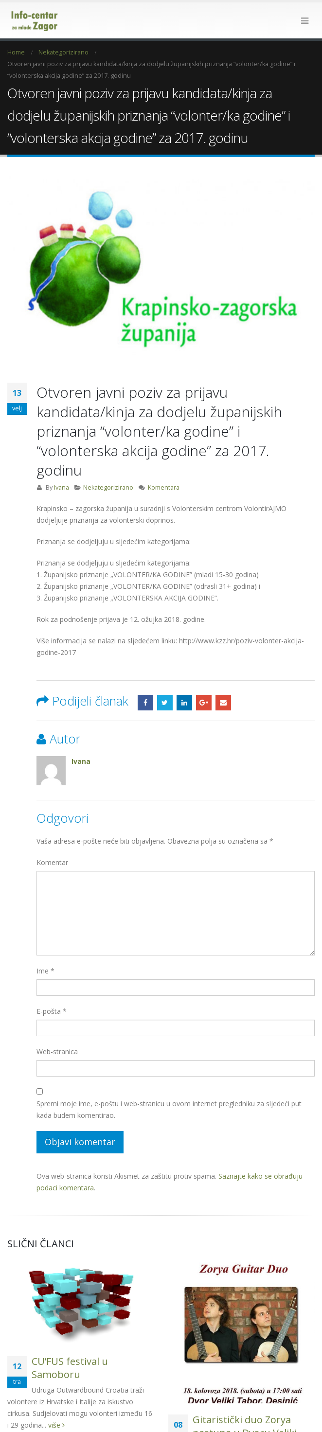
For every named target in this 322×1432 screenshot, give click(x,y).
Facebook (145, 682)
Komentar (52, 842)
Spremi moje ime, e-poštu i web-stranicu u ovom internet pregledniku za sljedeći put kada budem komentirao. (169, 1088)
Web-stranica (57, 1031)
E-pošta (51, 990)
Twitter (165, 682)
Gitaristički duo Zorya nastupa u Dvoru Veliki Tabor (245, 1412)
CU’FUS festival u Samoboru (70, 1347)
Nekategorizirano (108, 467)
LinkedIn (184, 682)
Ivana (61, 467)
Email (223, 682)
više (56, 1404)
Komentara (163, 467)
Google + (204, 682)
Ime (45, 950)
